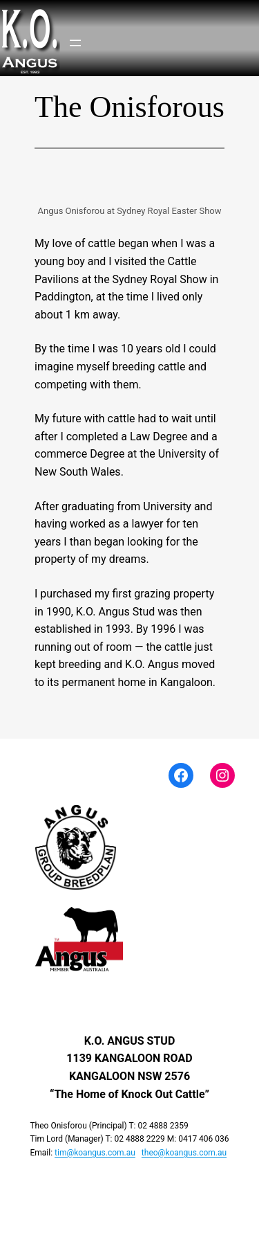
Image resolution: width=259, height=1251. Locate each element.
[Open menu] (75, 43)
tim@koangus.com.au (95, 1153)
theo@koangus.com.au (184, 1153)
